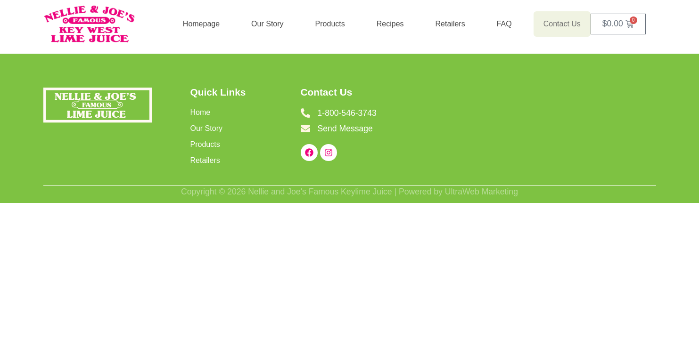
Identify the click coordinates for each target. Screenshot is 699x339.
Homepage (201, 24)
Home (200, 112)
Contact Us (562, 24)
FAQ (504, 24)
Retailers (450, 24)
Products (330, 24)
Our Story (267, 24)
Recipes (390, 24)
